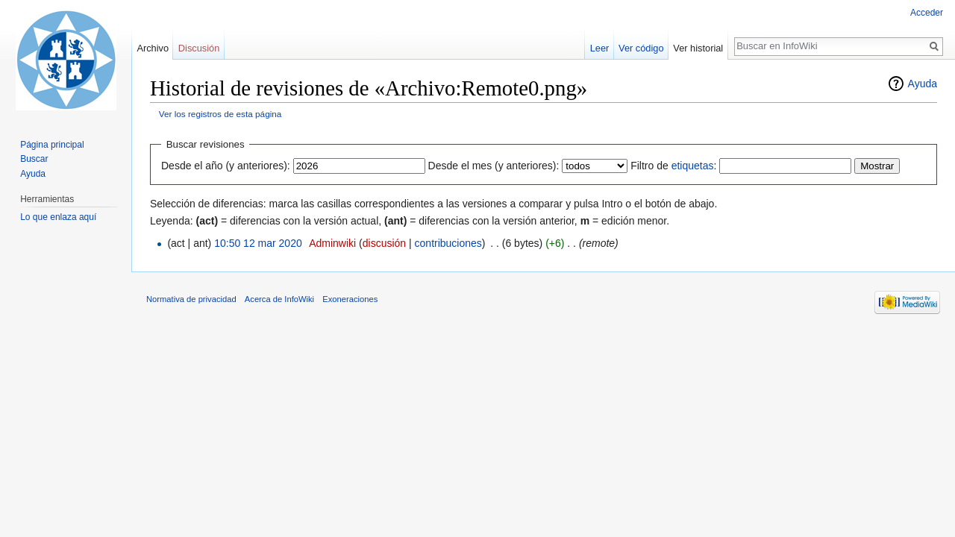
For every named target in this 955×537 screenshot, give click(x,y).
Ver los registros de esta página (220, 114)
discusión (384, 243)
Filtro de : (673, 166)
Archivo (153, 48)
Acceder (926, 12)
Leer (600, 48)
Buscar (34, 159)
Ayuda (922, 84)
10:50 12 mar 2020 (258, 243)
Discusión (198, 48)
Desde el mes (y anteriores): (494, 166)
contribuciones (448, 243)
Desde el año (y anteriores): (225, 166)
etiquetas (692, 166)
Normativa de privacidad (191, 299)
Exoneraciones (350, 299)
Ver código (641, 48)
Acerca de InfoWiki (279, 299)
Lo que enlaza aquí (58, 217)
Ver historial (698, 48)
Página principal (52, 144)
